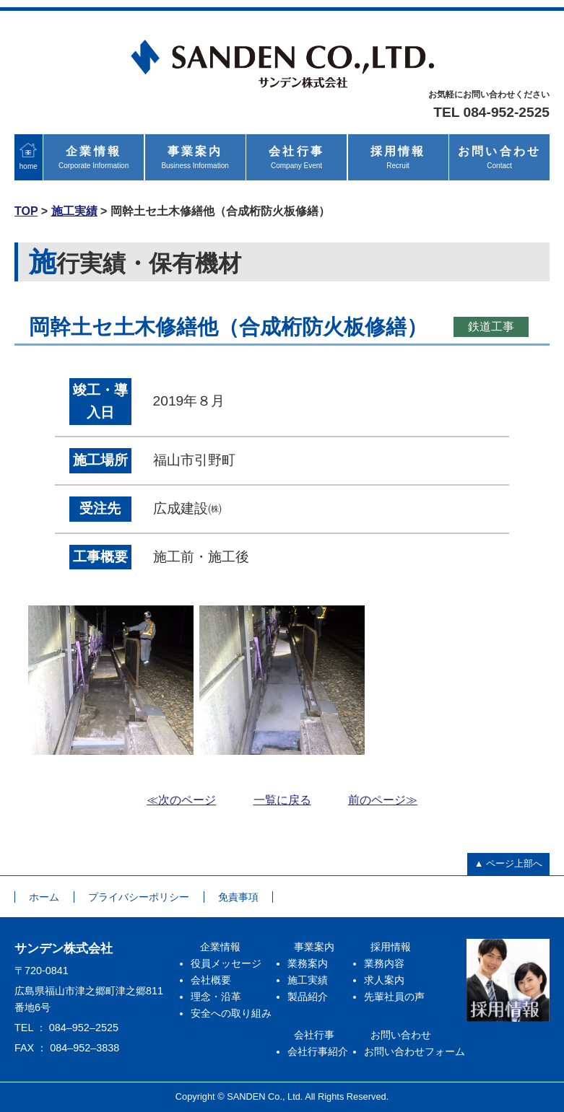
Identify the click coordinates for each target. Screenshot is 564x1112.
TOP (26, 211)
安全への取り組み (231, 1013)
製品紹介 (307, 996)
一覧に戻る (282, 800)
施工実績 (74, 211)
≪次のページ (181, 800)
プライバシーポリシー (138, 897)
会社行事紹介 (317, 1051)
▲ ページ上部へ (508, 863)
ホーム (44, 897)
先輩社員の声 (394, 996)
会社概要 (211, 980)
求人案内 (384, 980)
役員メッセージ (226, 963)
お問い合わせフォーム (414, 1051)
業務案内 (307, 963)
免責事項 (238, 897)
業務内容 (384, 963)
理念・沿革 (216, 996)
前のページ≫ (382, 800)
